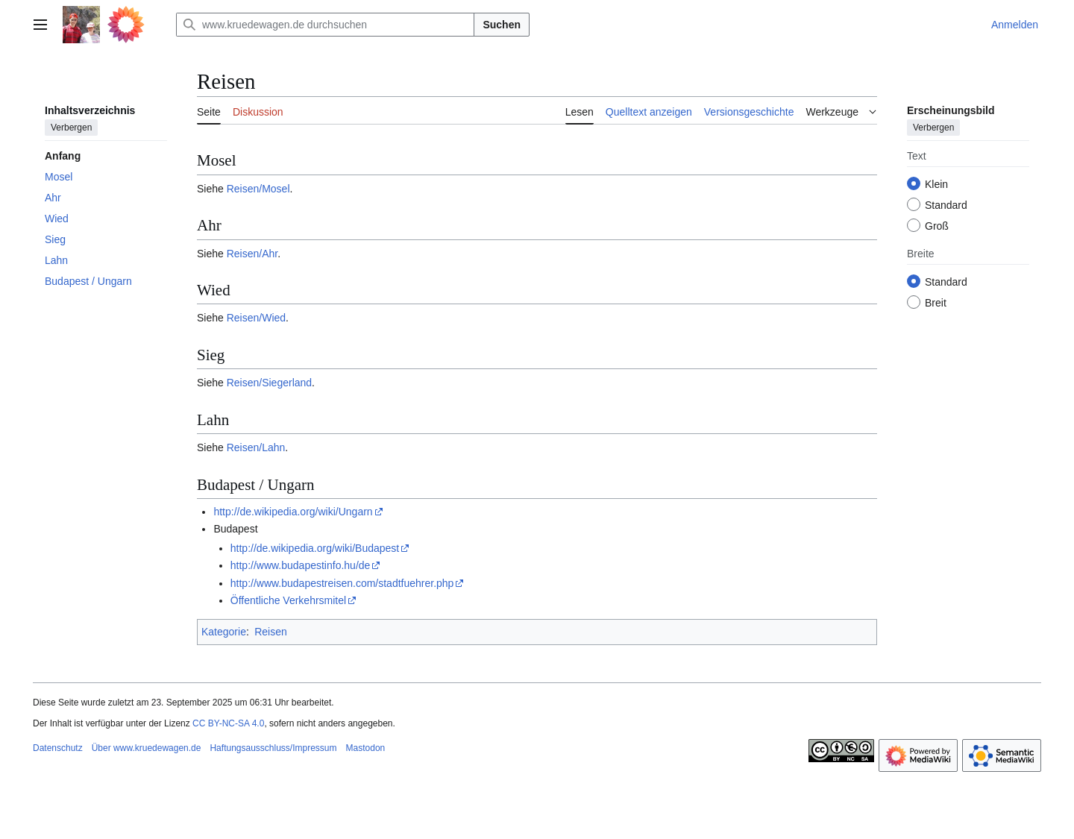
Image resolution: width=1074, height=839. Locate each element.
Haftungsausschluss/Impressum (273, 748)
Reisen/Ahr (252, 254)
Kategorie (223, 632)
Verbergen (71, 127)
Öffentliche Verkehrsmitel (288, 600)
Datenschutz (58, 748)
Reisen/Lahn (256, 447)
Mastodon (366, 748)
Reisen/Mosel (258, 189)
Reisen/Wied (256, 318)
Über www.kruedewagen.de (146, 748)
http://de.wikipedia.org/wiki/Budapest (314, 548)
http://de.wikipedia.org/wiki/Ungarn (292, 512)
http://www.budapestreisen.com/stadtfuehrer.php (342, 583)
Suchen (502, 25)
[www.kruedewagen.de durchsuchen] (325, 25)
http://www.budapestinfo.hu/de (300, 565)
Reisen (270, 632)
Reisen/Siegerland (269, 383)
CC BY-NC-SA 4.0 (228, 723)
